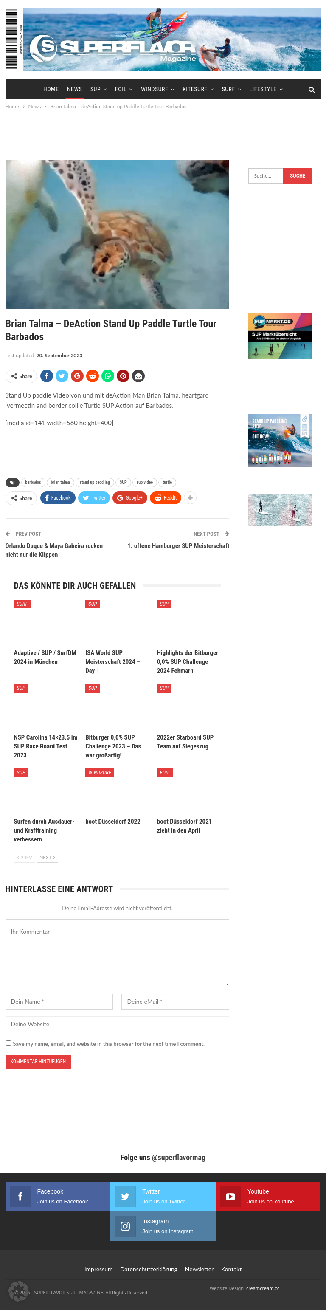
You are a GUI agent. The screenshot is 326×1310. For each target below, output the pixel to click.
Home (51, 89)
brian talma (60, 482)
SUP (95, 89)
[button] (18, 1291)
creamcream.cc (262, 1288)
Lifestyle (263, 89)
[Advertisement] (163, 135)
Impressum (98, 1269)
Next (47, 857)
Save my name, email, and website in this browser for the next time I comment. (109, 1043)
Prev (24, 857)
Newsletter (199, 1269)
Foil (120, 89)
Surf (228, 89)
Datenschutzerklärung (148, 1269)
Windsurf (154, 89)
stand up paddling (95, 482)
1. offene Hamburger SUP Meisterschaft (178, 546)
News (74, 89)
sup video (145, 482)
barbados (33, 482)
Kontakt (231, 1269)
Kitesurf (195, 89)
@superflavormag (178, 1157)
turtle (167, 482)
